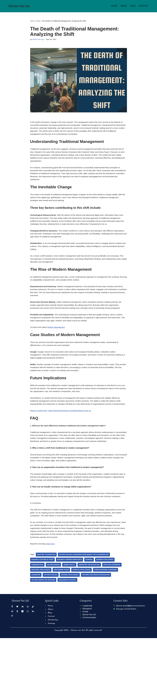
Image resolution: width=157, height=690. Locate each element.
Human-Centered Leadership (43, 625)
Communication (37, 615)
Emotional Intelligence (63, 620)
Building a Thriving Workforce (72, 610)
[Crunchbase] (22, 662)
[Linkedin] (33, 662)
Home (113, 6)
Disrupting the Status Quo (92, 615)
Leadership (63, 625)
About (122, 6)
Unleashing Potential (102, 630)
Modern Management (57, 350)
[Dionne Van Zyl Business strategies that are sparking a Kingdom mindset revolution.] (19, 6)
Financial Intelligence (105, 620)
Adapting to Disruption (47, 605)
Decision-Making (54, 615)
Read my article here (39, 442)
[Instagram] (28, 657)
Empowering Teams (85, 620)
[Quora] (12, 662)
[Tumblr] (17, 662)
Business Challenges (109, 610)
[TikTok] (33, 657)
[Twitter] (17, 657)
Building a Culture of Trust (43, 610)
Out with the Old (79, 625)
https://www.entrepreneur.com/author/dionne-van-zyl (72, 442)
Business (92, 610)
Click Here (51, 594)
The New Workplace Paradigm (76, 630)
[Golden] (28, 662)
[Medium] (22, 657)
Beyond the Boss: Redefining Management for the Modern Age (87, 605)
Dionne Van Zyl (38, 40)
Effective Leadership (40, 620)
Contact (143, 6)
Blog (132, 6)
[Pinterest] (12, 666)
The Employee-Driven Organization (46, 630)
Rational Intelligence (99, 625)
